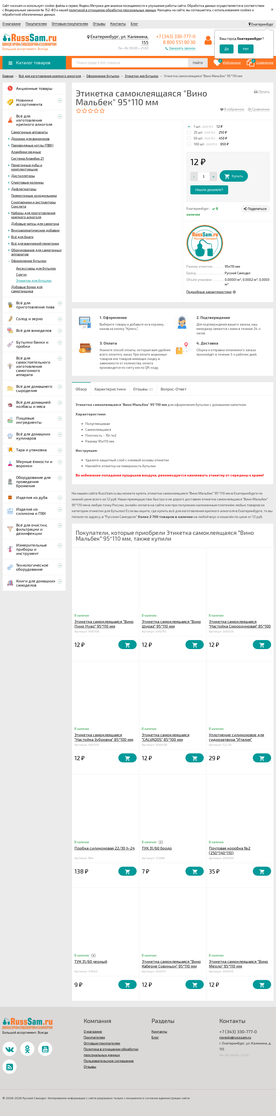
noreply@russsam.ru (235, 1037)
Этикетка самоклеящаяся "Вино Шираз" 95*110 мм (171, 623)
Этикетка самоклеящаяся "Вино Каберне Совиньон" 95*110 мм (171, 963)
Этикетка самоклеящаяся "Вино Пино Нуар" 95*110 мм (103, 623)
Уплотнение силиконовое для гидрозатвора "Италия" (236, 737)
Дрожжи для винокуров (30, 139)
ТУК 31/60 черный (90, 961)
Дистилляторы (23, 176)
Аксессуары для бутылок (36, 268)
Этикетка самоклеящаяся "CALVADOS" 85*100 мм (165, 737)
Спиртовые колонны (27, 182)
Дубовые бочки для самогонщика (26, 289)
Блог (134, 23)
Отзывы (99, 23)
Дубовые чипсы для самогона (35, 223)
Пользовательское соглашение (109, 1061)
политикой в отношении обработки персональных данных (112, 10)
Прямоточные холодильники (34, 195)
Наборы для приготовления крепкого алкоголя (33, 215)
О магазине (11, 23)
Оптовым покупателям (70, 23)
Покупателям (36, 23)
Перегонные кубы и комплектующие (26, 167)
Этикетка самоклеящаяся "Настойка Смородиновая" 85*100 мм (240, 626)
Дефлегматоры (23, 189)
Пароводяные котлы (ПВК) (32, 145)
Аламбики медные (26, 152)
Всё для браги (22, 237)
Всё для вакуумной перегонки (35, 243)
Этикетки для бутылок (33, 280)
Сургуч (21, 274)
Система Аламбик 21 (27, 158)
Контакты (118, 23)
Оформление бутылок (28, 261)
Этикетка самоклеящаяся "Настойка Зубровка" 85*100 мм (103, 737)
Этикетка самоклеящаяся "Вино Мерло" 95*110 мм (238, 963)
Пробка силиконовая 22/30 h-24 (104, 848)
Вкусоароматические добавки (35, 230)
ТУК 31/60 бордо (157, 848)
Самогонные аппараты (29, 132)
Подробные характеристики (209, 292)
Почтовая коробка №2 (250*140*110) (229, 850)
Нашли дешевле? (209, 190)
